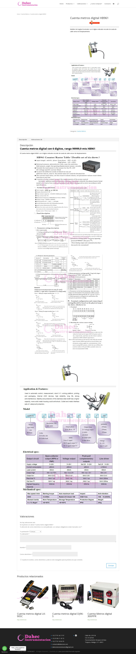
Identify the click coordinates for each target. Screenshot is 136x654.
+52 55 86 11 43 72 (58, 638)
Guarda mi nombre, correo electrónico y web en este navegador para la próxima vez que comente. (52, 560)
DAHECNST (31, 651)
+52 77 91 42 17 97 (58, 635)
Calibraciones (81, 4)
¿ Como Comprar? (96, 4)
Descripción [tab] (23, 139)
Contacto (107, 4)
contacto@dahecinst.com (60, 644)
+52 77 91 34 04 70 (58, 641)
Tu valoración (24, 534)
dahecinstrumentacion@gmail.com (62, 647)
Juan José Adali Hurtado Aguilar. (69, 651)
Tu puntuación (25, 531)
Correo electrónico (26, 554)
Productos (69, 4)
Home (61, 4)
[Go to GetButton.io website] (5, 652)
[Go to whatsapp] (4, 648)
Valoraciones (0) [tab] (36, 139)
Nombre (23, 547)
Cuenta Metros (25, 14)
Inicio (18, 14)
